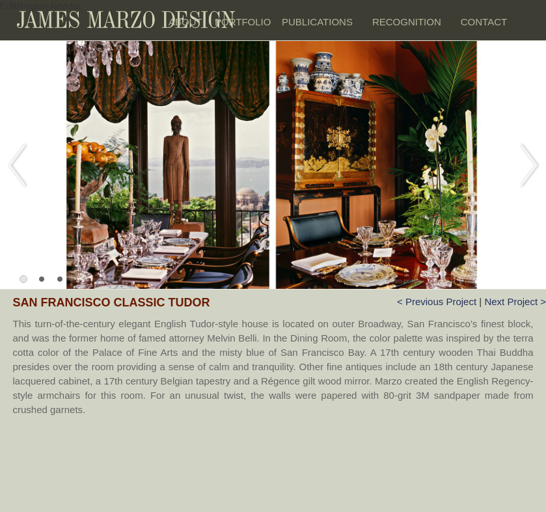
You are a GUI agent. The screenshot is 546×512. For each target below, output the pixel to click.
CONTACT (484, 21)
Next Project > (515, 301)
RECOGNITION (406, 21)
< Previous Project (438, 301)
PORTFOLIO (242, 21)
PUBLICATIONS (317, 21)
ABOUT (185, 21)
